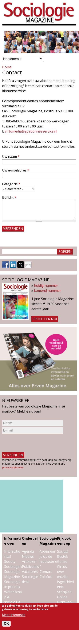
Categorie (11, 184)
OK (6, 623)
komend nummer (47, 290)
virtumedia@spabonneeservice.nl (31, 131)
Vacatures (30, 571)
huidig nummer (46, 285)
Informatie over (12, 541)
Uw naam (11, 156)
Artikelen (29, 561)
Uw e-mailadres (15, 170)
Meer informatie (13, 615)
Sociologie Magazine (48, 541)
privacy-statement (13, 467)
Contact (46, 571)
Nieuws (28, 556)
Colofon (46, 576)
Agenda (28, 551)
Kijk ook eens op (64, 541)
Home (7, 67)
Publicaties (30, 566)
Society (9, 561)
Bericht (9, 197)
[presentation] (34, 443)
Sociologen (13, 566)
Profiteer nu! (44, 319)
